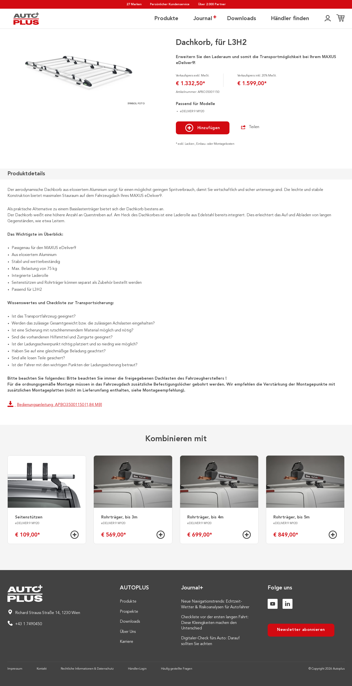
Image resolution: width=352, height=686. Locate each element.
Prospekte (129, 612)
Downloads (241, 18)
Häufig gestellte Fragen (176, 668)
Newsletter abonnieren (301, 630)
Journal (202, 18)
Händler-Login (137, 668)
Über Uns (128, 632)
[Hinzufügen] (74, 535)
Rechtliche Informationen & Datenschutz (87, 668)
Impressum (14, 668)
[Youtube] (273, 604)
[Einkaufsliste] (340, 19)
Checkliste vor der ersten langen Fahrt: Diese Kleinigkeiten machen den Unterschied (215, 622)
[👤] (327, 19)
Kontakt (42, 668)
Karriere (126, 642)
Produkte (166, 18)
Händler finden (290, 18)
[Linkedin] (287, 604)
